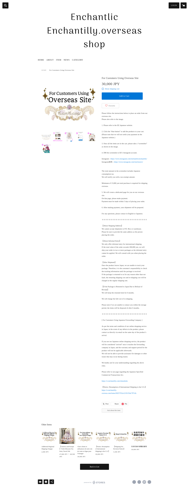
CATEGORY (77, 60)
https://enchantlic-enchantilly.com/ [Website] (149, 482)
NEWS (67, 60)
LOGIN (174, 5)
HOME (41, 60)
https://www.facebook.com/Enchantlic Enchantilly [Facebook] (134, 482)
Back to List (94, 467)
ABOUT (50, 60)
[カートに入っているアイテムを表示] (184, 5)
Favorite (112, 106)
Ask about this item (113, 410)
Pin (126, 404)
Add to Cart (124, 96)
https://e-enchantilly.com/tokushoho (115, 381)
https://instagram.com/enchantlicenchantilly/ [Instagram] (144, 482)
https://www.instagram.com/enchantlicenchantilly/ (129, 159)
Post (107, 404)
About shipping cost (112, 89)
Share (117, 404)
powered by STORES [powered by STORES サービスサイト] (94, 482)
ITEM (58, 60)
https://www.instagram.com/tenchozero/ (128, 162)
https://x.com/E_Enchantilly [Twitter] (139, 482)
